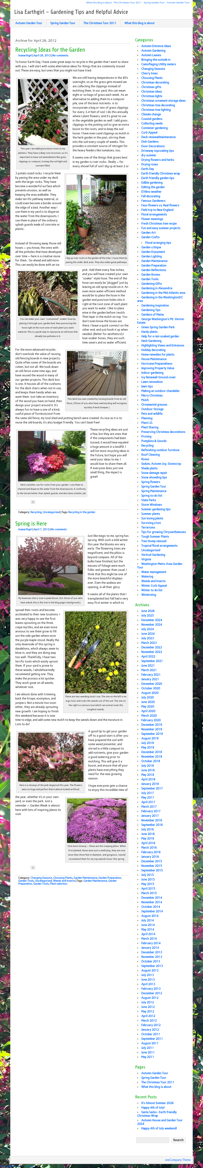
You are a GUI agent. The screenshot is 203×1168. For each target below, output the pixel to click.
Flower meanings (152, 219)
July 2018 (147, 766)
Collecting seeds (152, 123)
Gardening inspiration (155, 305)
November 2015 (151, 866)
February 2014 (151, 943)
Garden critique (151, 247)
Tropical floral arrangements (159, 545)
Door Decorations (153, 146)
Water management (153, 572)
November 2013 (151, 957)
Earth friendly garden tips (157, 178)
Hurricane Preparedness (156, 363)
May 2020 (147, 706)
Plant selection (58, 883)
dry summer (148, 155)
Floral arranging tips (158, 243)
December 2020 (151, 684)
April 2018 (148, 779)
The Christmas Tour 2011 (128, 2)
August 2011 (149, 1043)
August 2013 (149, 970)
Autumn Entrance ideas (156, 46)
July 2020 (147, 697)
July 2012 (147, 1002)
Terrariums (148, 527)
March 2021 (149, 670)
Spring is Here (31, 524)
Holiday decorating (153, 350)
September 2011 (152, 1039)
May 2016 (147, 838)
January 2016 (150, 857)
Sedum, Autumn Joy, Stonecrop (161, 464)
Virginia (146, 559)
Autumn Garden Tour (178, 2)
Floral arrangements (154, 214)
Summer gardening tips (155, 509)
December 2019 (151, 725)
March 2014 (149, 938)
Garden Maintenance (85, 877)
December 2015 (151, 861)
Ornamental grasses (154, 404)
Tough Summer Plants (155, 536)
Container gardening (154, 128)
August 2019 (149, 738)
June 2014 (148, 925)
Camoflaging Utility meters (158, 64)
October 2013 (150, 961)
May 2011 (147, 1057)
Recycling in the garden (81, 512)
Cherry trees (149, 73)
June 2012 (148, 1007)
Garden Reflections (153, 270)
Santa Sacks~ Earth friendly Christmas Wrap (157, 1114)
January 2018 (150, 784)
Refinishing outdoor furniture (160, 450)
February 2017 (151, 811)
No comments (60, 55)
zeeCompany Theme (178, 1160)
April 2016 (148, 843)
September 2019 (152, 734)
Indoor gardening (152, 373)
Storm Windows (151, 505)
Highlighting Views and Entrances (162, 345)
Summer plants (150, 514)
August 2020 (149, 693)
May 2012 (147, 1011)
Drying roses (149, 164)
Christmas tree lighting (156, 110)
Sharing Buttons (10, 1166)
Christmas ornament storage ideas (163, 100)
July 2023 (147, 638)
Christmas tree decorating (158, 105)
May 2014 (147, 929)
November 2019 (151, 729)
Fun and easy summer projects (160, 228)
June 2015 (148, 879)
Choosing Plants (62, 877)
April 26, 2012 (42, 55)
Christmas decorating (155, 82)
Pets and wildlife (151, 414)
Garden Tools (26, 880)
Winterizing (148, 595)
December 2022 (151, 647)
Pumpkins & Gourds (153, 441)
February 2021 (151, 675)
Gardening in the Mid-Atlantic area (163, 293)
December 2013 (151, 952)
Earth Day (147, 169)
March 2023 (149, 643)
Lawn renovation (152, 382)
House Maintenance (153, 359)
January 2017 (150, 816)
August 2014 (149, 916)
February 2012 (151, 1025)
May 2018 (147, 775)
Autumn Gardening (153, 50)
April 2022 (148, 656)
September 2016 (152, 825)
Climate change (151, 114)
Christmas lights (151, 96)
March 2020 (149, 715)
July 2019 (147, 743)
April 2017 (148, 802)
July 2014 (147, 920)
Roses (145, 459)
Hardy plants (149, 332)
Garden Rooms (150, 274)
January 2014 (150, 948)
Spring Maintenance (153, 491)
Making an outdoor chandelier (160, 391)
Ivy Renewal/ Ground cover (158, 377)
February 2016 (151, 852)
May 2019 (147, 747)
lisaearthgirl (25, 55)
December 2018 (151, 752)
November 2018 (151, 756)
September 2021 (152, 661)
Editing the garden (153, 187)
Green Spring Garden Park (157, 327)
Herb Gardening (151, 341)
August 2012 (149, 998)
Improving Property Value (157, 368)
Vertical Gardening (153, 555)
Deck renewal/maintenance (158, 137)
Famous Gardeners (153, 201)
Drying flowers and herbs (157, 160)
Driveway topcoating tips (157, 151)
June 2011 (148, 1052)
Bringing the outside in (155, 60)
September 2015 (152, 870)
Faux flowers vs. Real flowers (160, 205)
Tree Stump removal (153, 541)
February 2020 (151, 720)
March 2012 (149, 1020)
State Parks (148, 500)
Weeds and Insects (64, 880)
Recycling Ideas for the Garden (50, 50)
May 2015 (147, 884)
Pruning (146, 436)
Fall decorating (150, 196)
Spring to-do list (151, 495)
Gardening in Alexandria (156, 288)
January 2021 (150, 679)
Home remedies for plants (157, 354)
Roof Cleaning (150, 454)
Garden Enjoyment (153, 252)
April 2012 (148, 1016)
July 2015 (147, 875)
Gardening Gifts (151, 284)
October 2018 (150, 761)
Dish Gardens (149, 141)
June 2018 (148, 770)
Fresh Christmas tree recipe (159, 223)
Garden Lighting (151, 256)
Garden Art (148, 232)
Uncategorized (51, 512)
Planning (146, 418)
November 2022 (151, 652)
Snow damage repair (154, 473)
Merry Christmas (152, 395)
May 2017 (147, 797)
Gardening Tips (150, 310)
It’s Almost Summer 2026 (157, 1103)
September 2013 (152, 966)
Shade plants (149, 468)
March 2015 (149, 893)
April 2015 (148, 888)
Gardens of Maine (152, 314)
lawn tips (147, 386)
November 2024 (151, 624)
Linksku (30, 1166)
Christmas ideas (151, 91)
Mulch (145, 400)
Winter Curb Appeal (154, 585)
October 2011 (150, 1034)
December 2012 (151, 993)
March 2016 (149, 847)
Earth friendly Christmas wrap (160, 173)
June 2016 (148, 834)
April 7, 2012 (41, 529)
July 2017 (147, 793)
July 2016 (147, 829)
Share (46, 502)
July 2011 (147, 1048)
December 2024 (151, 620)
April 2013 (148, 984)
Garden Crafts (150, 237)
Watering (147, 576)
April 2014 (148, 934)
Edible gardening (151, 182)
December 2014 (151, 897)
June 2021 (148, 665)
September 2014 (152, 911)
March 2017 (149, 806)
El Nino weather (151, 192)
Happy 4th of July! (153, 1107)
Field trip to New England (157, 210)
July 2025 (147, 615)
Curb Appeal (149, 132)
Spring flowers (150, 482)
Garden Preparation (109, 877)
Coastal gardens (151, 119)
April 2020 (148, 711)
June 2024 (148, 634)
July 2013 (147, 975)
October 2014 (150, 907)
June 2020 (148, 702)
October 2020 (150, 688)
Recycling (36, 512)
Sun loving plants (152, 518)
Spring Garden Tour (154, 2)
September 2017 (152, 788)
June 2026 (148, 611)
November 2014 (151, 902)
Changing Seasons (41, 877)
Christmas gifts (151, 87)
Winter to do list (151, 590)
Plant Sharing (149, 427)
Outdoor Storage (152, 409)
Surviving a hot (151, 523)
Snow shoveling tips (154, 477)
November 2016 (151, 820)
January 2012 (150, 1029)
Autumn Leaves (151, 55)
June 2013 (148, 979)
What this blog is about (99, 2)
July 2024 (147, 629)
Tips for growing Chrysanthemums (163, 532)
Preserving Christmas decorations (163, 432)
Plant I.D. (147, 423)
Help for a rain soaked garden (160, 336)
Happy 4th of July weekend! (159, 1128)
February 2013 (151, 989)
